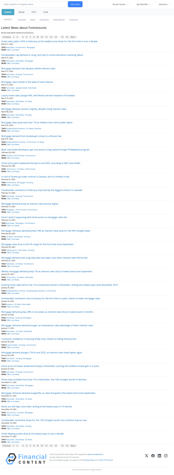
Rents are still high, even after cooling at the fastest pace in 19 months (36, 406)
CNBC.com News (12, 50)
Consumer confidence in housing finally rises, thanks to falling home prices (38, 338)
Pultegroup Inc (11, 250)
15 (62, 37)
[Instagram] (166, 459)
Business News (11, 345)
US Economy (31, 142)
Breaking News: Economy (15, 142)
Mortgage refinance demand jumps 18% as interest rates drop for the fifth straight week (45, 230)
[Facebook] (153, 459)
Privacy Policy (88, 460)
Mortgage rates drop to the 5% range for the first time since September (37, 244)
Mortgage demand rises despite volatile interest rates (28, 68)
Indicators (163, 4)
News (32, 19)
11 (46, 37)
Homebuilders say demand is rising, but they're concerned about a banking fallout (42, 54)
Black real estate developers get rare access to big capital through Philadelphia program (45, 149)
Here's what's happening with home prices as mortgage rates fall (34, 217)
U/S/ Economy (19, 155)
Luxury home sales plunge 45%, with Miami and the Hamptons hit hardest (38, 95)
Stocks (21, 12)
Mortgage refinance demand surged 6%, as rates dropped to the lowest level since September (48, 393)
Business (37, 128)
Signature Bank (21, 88)
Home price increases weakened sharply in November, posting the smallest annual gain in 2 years (50, 366)
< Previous (6, 37)
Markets (8, 12)
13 (56, 37)
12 (51, 37)
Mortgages (31, 47)
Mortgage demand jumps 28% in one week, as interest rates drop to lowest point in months (47, 311)
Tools (45, 12)
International (58, 19)
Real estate (10, 61)
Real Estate (10, 47)
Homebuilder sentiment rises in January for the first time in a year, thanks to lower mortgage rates (50, 298)
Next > (73, 37)
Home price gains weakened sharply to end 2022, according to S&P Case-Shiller (40, 163)
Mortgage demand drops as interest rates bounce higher (30, 203)
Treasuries (73, 19)
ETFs (34, 12)
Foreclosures (20, 47)
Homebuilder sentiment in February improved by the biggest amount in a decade (41, 190)
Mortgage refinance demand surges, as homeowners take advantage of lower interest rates (47, 325)
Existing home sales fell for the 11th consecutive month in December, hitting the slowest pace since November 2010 (59, 284)
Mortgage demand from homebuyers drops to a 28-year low (31, 136)
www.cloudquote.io (95, 454)
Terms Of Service (106, 460)
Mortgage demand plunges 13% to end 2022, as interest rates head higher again (41, 352)
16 (67, 37)
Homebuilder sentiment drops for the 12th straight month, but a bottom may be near (44, 420)
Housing (19, 74)
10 (42, 37)
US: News (28, 101)
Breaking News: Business (15, 128)
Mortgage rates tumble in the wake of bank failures (27, 81)
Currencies (44, 19)
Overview (22, 19)
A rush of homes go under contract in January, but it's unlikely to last (35, 176)
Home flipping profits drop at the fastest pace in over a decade (32, 433)
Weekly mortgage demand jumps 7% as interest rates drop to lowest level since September (46, 271)
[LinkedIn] (159, 459)
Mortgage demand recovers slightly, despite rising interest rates (33, 108)
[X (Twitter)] (146, 459)
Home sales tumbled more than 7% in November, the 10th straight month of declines (44, 379)
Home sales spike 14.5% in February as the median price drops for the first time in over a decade (49, 41)
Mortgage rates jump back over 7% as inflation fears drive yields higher (37, 122)
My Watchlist (142, 4)
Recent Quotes (119, 4)
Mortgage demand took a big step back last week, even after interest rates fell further (44, 257)
